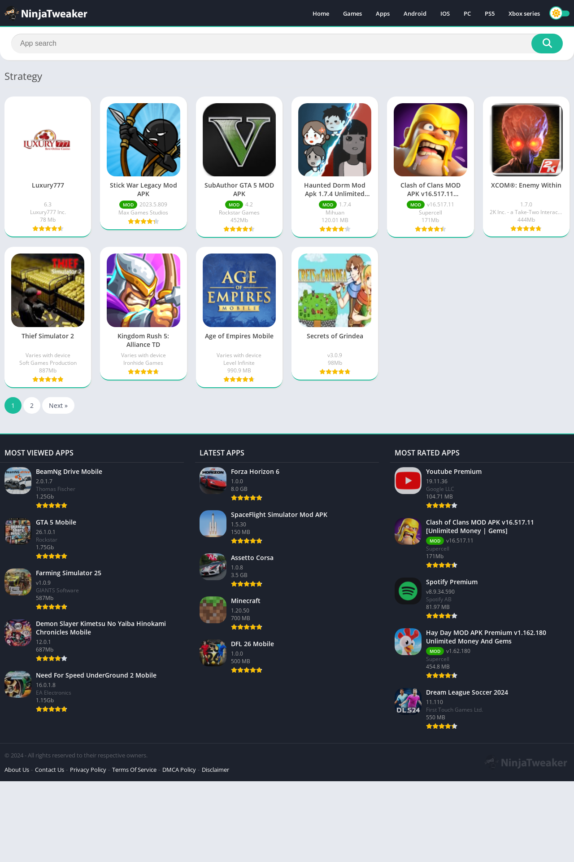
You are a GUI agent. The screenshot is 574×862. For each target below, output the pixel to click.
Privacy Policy (88, 770)
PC (467, 13)
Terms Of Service (134, 770)
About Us (16, 770)
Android (415, 13)
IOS (445, 13)
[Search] (287, 43)
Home (321, 13)
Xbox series (524, 13)
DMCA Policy (179, 770)
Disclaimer (215, 770)
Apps (383, 13)
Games (352, 13)
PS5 (490, 13)
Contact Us (49, 770)
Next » (58, 405)
